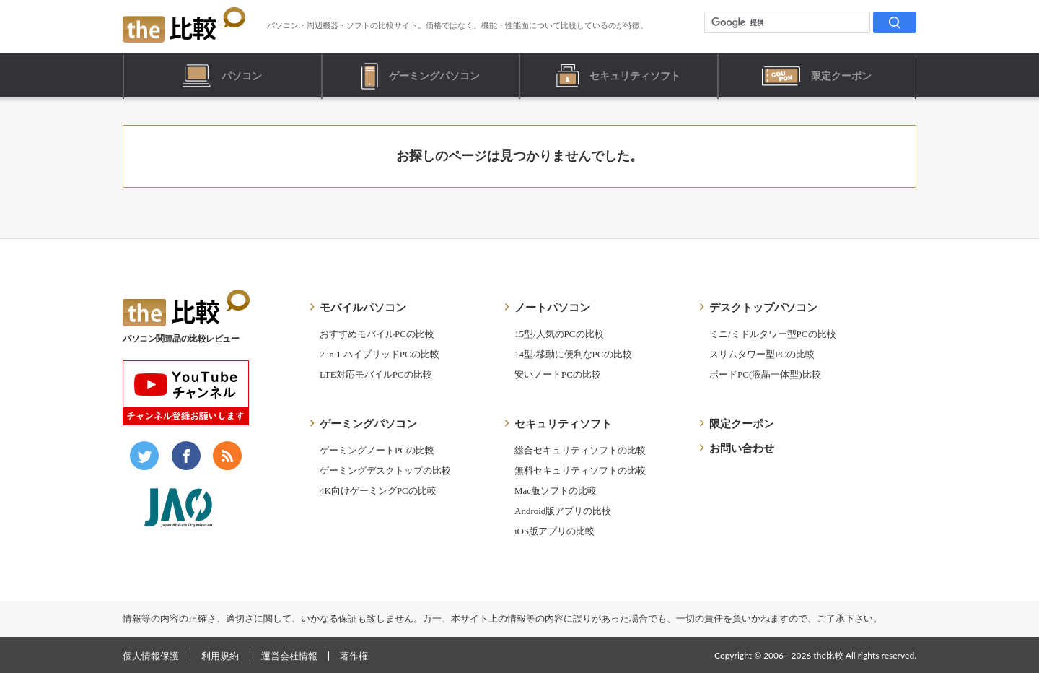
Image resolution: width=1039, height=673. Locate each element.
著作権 (354, 656)
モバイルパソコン (363, 307)
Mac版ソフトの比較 (555, 490)
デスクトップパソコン (763, 307)
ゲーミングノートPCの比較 (377, 450)
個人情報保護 (151, 656)
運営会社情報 (289, 656)
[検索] (894, 22)
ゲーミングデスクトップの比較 (385, 470)
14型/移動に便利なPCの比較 (573, 354)
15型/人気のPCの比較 (559, 334)
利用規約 (220, 656)
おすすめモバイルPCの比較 (377, 334)
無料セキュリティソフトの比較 (580, 470)
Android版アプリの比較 (562, 510)
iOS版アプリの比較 (554, 531)
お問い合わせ (741, 448)
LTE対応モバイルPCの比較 (376, 374)
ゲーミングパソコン (368, 424)
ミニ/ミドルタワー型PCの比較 (772, 334)
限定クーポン (741, 424)
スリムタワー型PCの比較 (762, 354)
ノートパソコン (552, 307)
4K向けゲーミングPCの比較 (378, 490)
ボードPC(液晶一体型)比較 (765, 374)
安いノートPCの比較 (557, 374)
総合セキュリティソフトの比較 (580, 450)
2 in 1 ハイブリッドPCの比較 (379, 354)
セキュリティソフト (563, 424)
